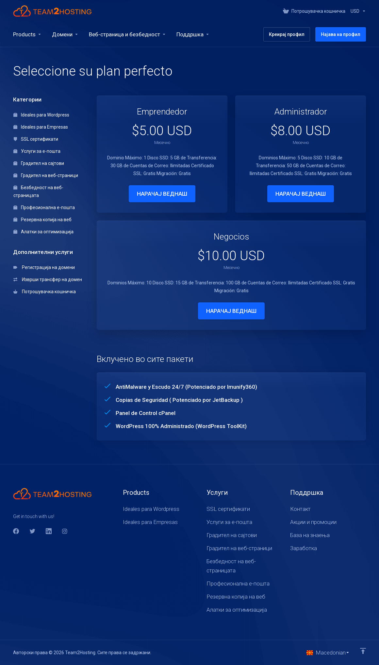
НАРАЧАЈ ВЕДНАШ (162, 193)
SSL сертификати (35, 139)
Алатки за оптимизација (43, 231)
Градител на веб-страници (45, 175)
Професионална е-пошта (44, 207)
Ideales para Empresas (40, 127)
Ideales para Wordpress (41, 114)
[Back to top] (363, 650)
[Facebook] (16, 531)
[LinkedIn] (49, 531)
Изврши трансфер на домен (47, 279)
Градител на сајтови (38, 163)
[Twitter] (32, 531)
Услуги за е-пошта (36, 151)
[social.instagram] (65, 531)
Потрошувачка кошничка (44, 291)
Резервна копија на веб (42, 219)
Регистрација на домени (44, 267)
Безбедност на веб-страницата (38, 191)
